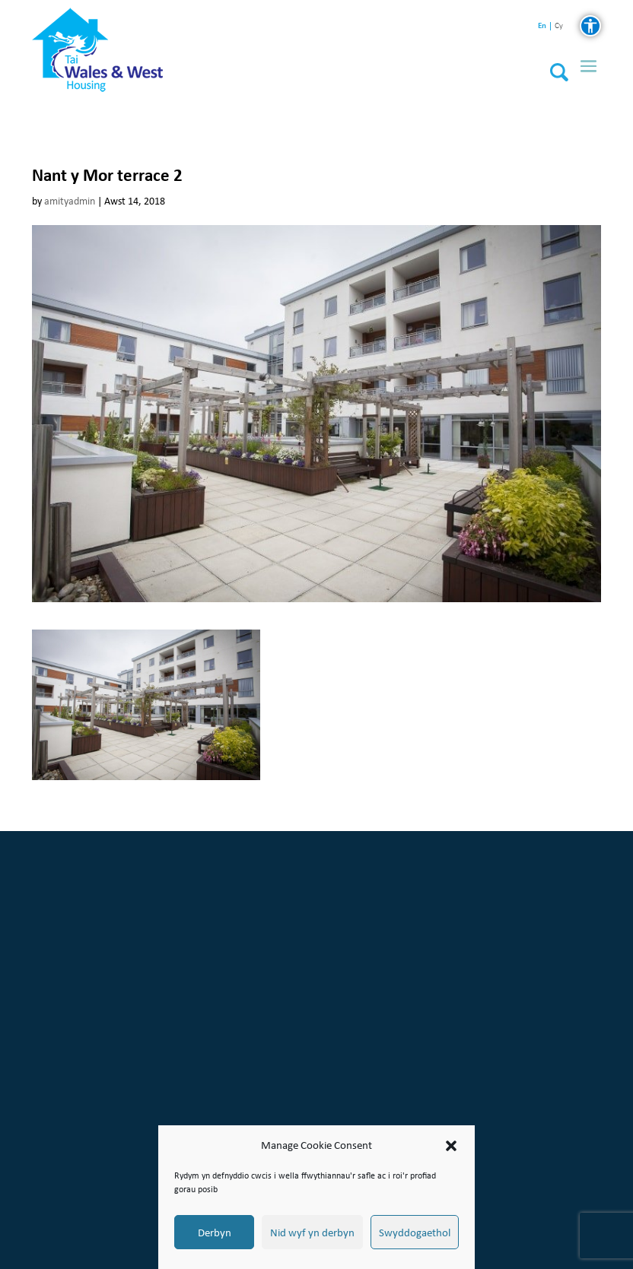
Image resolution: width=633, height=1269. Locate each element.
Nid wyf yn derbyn (312, 1232)
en (542, 25)
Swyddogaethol (414, 1232)
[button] (451, 1145)
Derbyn (214, 1232)
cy (559, 26)
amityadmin (69, 201)
